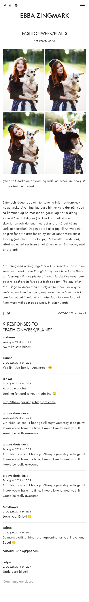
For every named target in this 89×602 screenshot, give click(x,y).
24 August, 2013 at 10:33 (17, 383)
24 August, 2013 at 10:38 (17, 417)
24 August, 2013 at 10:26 (17, 362)
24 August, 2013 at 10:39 (17, 449)
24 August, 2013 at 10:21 (17, 342)
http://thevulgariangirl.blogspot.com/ (29, 402)
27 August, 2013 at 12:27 (17, 566)
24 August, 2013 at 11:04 (17, 511)
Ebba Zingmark (44, 15)
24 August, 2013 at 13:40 (17, 532)
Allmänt (80, 313)
